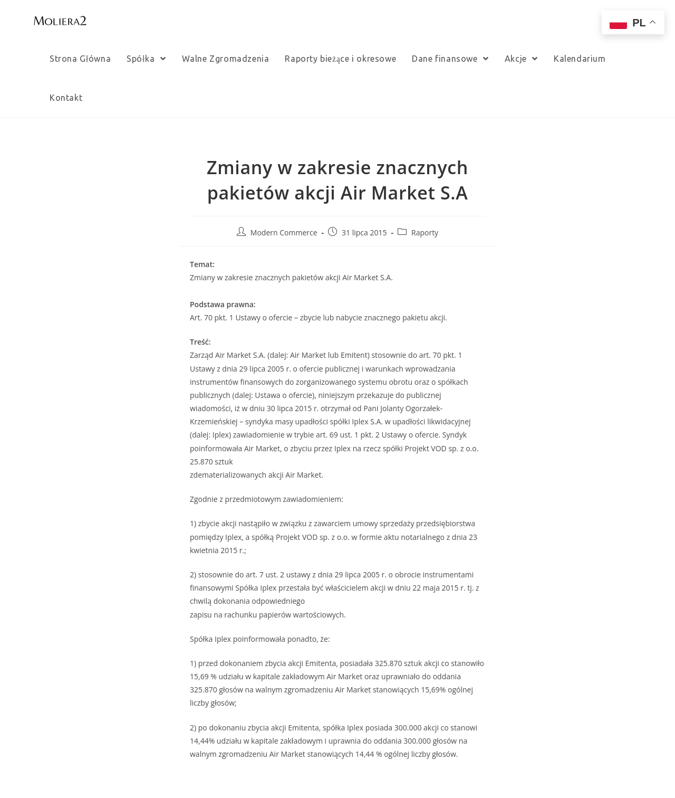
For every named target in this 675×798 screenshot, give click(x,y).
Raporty (424, 232)
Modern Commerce (283, 232)
